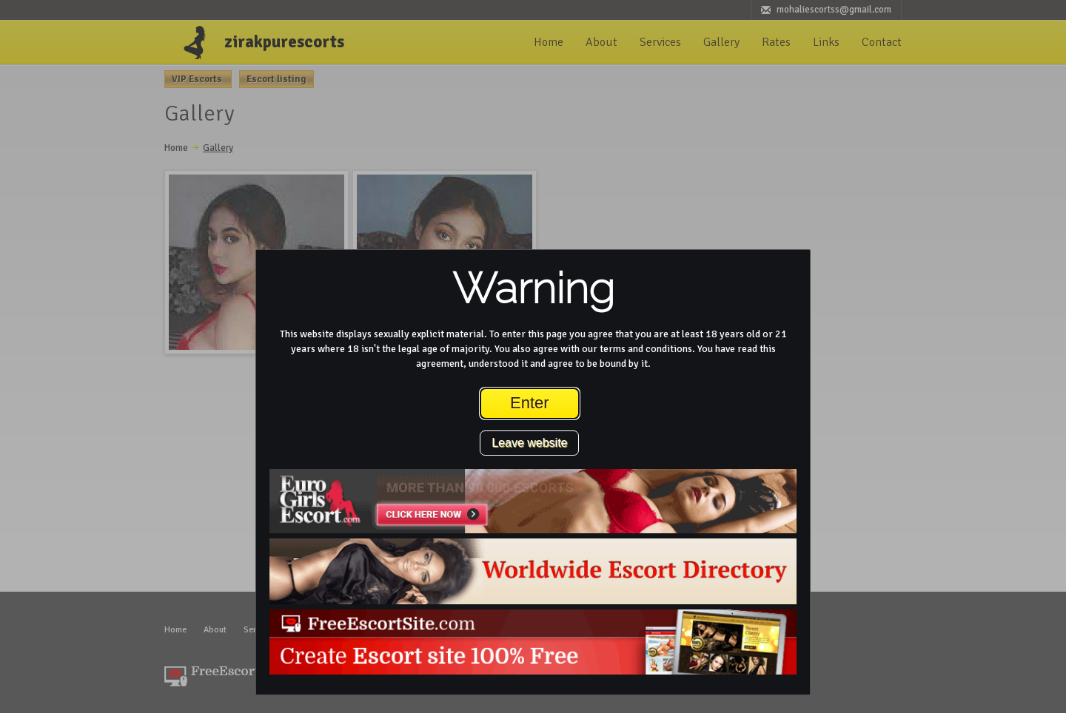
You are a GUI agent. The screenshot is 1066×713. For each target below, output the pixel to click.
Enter (529, 402)
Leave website (529, 442)
